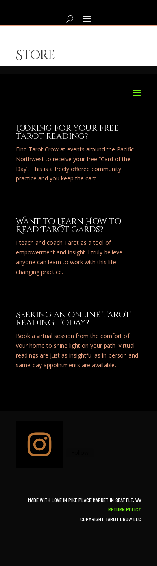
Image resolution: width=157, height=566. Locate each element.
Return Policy (124, 509)
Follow (80, 452)
